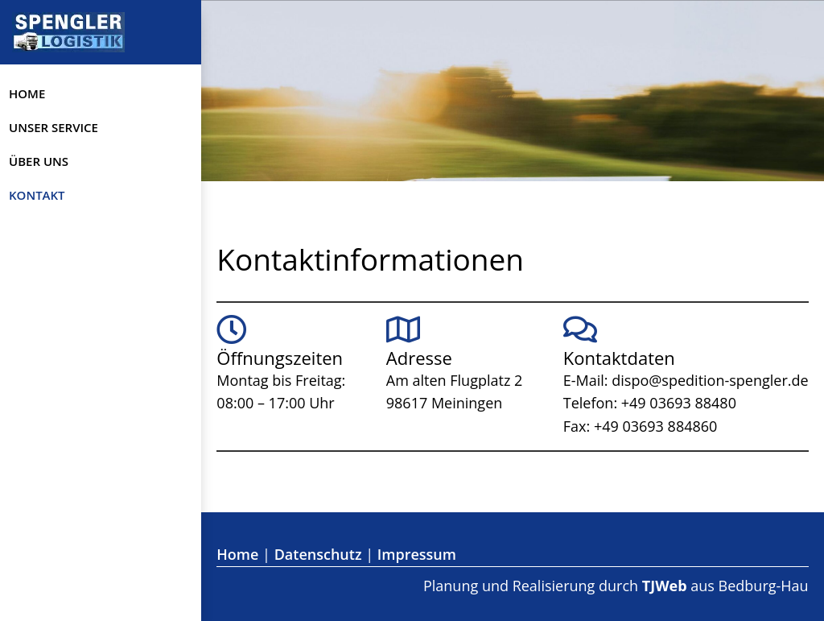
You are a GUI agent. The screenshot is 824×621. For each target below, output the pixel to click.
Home (27, 93)
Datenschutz (318, 554)
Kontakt (37, 195)
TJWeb (664, 585)
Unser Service (53, 127)
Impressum (416, 554)
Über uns (38, 161)
